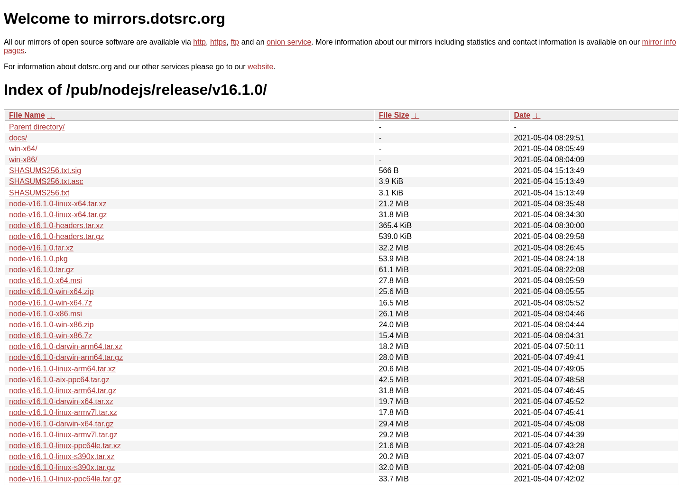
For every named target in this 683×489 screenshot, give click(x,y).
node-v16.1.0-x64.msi (45, 281)
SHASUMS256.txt (39, 193)
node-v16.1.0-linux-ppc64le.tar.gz (65, 479)
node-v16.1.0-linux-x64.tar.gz (58, 215)
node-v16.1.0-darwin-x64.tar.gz (61, 424)
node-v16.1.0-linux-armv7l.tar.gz (63, 435)
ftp (235, 42)
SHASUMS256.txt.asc (46, 181)
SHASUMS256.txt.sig (45, 170)
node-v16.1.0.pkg (38, 259)
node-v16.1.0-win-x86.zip (51, 325)
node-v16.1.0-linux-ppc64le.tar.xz (65, 446)
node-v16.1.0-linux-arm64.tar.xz (62, 369)
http (199, 42)
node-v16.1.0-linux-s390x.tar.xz (61, 456)
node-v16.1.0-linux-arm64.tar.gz (62, 391)
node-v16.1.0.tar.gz (41, 270)
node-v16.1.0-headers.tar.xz (56, 225)
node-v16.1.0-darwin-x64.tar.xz (61, 401)
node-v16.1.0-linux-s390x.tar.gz (62, 467)
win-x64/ (23, 149)
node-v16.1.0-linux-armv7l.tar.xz (63, 412)
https (218, 42)
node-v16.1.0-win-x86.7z (50, 336)
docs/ (18, 138)
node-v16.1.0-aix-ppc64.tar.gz (59, 380)
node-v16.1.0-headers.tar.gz (56, 236)
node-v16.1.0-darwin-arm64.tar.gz (66, 357)
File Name (27, 115)
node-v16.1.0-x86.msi (45, 314)
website (260, 67)
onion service (289, 42)
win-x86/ (23, 160)
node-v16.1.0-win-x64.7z (50, 303)
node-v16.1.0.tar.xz (41, 248)
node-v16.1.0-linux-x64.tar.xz (57, 204)
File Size (394, 115)
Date (522, 115)
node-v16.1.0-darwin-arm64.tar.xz (65, 346)
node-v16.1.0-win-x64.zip (51, 291)
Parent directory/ (37, 127)
